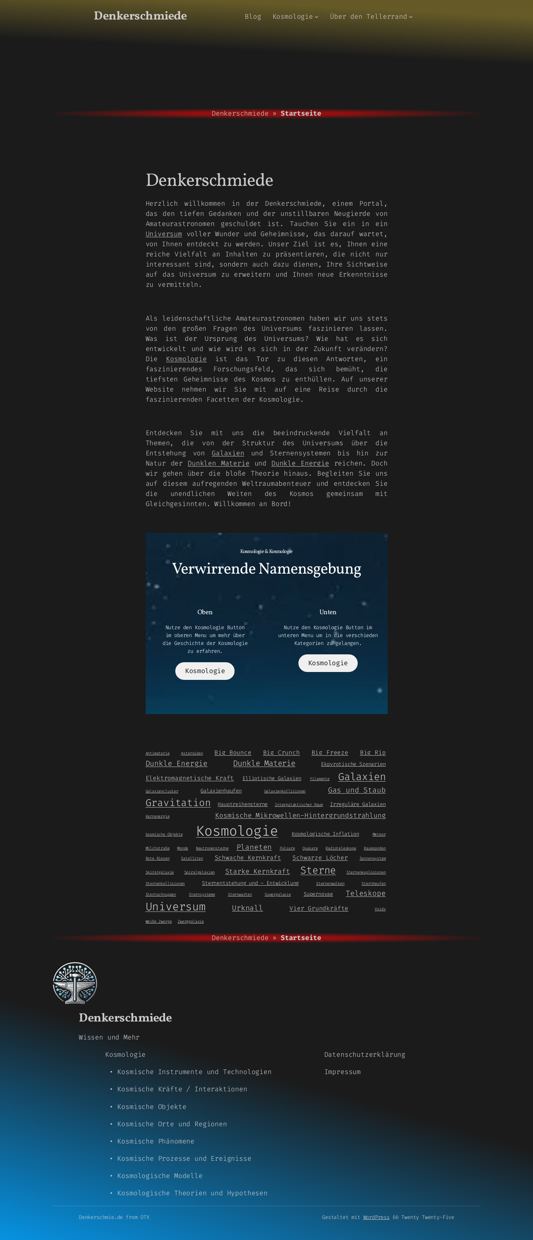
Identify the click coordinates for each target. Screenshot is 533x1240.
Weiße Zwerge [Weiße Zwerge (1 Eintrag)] (159, 921)
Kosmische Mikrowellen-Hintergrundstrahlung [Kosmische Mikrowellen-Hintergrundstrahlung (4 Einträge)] (300, 815)
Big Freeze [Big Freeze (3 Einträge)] (330, 752)
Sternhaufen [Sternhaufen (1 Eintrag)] (373, 883)
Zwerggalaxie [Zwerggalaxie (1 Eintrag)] (191, 921)
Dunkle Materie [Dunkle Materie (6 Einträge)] (264, 763)
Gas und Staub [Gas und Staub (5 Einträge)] (357, 790)
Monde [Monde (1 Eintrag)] (182, 848)
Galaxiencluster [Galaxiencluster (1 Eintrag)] (162, 791)
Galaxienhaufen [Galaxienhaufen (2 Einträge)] (220, 790)
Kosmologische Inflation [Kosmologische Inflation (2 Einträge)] (325, 833)
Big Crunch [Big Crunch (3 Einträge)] (281, 752)
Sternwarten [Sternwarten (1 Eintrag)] (240, 894)
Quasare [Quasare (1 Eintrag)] (310, 848)
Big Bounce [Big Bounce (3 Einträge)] (232, 752)
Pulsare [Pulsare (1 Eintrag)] (287, 848)
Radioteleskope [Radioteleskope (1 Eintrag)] (340, 848)
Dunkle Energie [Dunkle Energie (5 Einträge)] (177, 763)
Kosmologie (186, 358)
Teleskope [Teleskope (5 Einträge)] (365, 893)
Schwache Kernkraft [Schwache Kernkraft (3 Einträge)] (248, 858)
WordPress (376, 1217)
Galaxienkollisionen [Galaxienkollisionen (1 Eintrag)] (285, 791)
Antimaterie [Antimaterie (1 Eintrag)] (158, 753)
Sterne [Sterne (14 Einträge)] (318, 870)
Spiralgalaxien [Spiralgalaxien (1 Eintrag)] (199, 872)
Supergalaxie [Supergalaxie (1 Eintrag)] (278, 894)
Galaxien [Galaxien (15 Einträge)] (362, 776)
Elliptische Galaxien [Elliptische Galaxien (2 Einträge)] (271, 778)
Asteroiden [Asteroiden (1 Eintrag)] (192, 753)
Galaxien (228, 453)
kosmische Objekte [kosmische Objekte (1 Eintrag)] (164, 834)
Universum (164, 233)
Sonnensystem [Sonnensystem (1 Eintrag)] (373, 858)
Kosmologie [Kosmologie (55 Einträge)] (237, 831)
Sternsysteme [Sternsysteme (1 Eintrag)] (202, 894)
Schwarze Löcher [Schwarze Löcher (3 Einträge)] (320, 858)
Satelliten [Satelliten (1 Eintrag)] (192, 858)
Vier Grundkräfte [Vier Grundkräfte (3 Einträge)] (318, 908)
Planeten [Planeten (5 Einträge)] (254, 847)
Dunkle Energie (300, 463)
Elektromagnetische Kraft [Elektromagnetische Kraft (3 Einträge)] (190, 778)
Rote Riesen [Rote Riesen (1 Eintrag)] (158, 858)
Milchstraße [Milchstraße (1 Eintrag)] (158, 848)
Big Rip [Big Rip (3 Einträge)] (373, 752)
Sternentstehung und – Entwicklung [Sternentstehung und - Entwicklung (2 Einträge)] (250, 883)
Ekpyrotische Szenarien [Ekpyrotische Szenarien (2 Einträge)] (353, 764)
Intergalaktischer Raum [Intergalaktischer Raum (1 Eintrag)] (299, 804)
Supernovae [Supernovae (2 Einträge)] (318, 893)
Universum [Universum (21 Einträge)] (176, 906)
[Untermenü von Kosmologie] (317, 17)
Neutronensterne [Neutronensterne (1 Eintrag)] (212, 848)
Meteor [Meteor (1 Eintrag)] (379, 834)
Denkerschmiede (140, 16)
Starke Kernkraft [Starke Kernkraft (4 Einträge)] (257, 871)
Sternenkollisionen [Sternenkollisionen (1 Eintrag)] (165, 883)
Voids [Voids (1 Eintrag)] (380, 909)
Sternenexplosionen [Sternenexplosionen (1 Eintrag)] (366, 872)
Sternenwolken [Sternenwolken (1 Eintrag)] (330, 883)
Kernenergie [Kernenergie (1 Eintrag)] (158, 816)
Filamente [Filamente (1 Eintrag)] (320, 778)
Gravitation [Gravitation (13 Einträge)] (178, 802)
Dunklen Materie (218, 463)
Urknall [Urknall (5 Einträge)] (247, 908)
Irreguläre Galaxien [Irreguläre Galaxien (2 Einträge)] (358, 804)
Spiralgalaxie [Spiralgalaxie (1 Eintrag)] (160, 872)
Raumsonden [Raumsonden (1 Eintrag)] (374, 848)
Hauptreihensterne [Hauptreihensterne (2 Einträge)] (243, 804)
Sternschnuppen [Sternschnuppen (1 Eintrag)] (161, 894)
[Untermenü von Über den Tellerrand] (411, 17)
